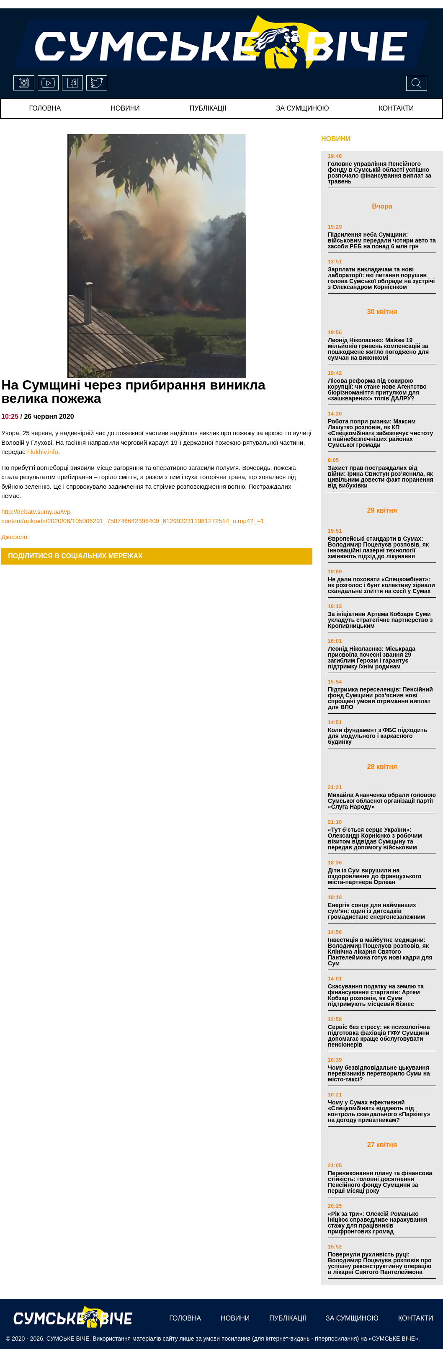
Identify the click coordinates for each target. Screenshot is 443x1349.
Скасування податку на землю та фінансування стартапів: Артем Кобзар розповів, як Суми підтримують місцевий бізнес (376, 995)
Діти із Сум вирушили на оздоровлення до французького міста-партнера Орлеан (374, 876)
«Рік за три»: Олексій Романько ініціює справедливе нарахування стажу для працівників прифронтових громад (377, 1222)
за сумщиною (302, 108)
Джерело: (15, 536)
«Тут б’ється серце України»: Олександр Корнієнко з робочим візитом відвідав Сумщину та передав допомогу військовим (375, 838)
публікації (208, 108)
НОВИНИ (335, 138)
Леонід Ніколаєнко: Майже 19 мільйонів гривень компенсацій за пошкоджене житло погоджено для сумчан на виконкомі (378, 349)
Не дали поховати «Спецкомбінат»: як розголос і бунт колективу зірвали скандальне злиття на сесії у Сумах (381, 585)
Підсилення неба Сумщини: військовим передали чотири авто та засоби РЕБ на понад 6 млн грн (382, 240)
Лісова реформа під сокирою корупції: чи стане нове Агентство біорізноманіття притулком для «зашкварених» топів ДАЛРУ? (377, 389)
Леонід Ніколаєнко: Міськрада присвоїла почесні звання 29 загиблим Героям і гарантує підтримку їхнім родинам (371, 657)
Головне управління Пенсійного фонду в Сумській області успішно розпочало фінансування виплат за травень (379, 172)
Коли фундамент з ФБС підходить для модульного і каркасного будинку (377, 736)
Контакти (396, 108)
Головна (45, 108)
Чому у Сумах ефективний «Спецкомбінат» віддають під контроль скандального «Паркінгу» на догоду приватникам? (379, 1111)
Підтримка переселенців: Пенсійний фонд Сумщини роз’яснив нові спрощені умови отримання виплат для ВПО (380, 698)
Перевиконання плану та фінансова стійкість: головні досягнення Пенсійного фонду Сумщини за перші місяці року (380, 1182)
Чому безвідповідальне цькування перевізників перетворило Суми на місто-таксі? (379, 1073)
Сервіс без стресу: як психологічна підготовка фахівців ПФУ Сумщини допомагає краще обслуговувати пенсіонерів (379, 1036)
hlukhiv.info (42, 451)
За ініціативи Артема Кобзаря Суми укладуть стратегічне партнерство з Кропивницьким (380, 620)
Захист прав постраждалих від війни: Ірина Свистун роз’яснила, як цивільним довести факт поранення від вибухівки (380, 476)
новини (125, 108)
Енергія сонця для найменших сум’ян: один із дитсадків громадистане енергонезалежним (376, 911)
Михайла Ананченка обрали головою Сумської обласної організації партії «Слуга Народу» (382, 801)
